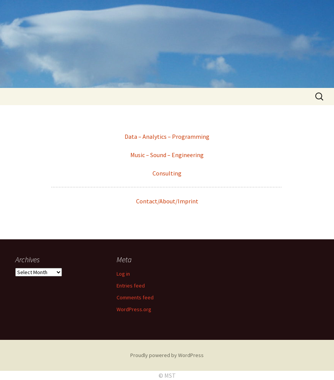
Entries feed (131, 285)
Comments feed (135, 297)
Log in (123, 273)
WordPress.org (134, 309)
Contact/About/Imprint (167, 201)
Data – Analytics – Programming (167, 136)
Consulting (167, 173)
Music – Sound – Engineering (167, 155)
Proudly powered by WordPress (167, 355)
